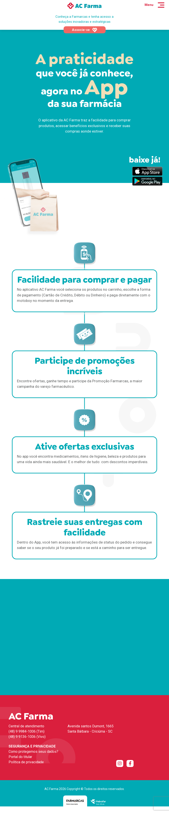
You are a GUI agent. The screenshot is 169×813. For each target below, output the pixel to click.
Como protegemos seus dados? (33, 751)
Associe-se (84, 30)
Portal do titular (20, 757)
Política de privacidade (26, 762)
